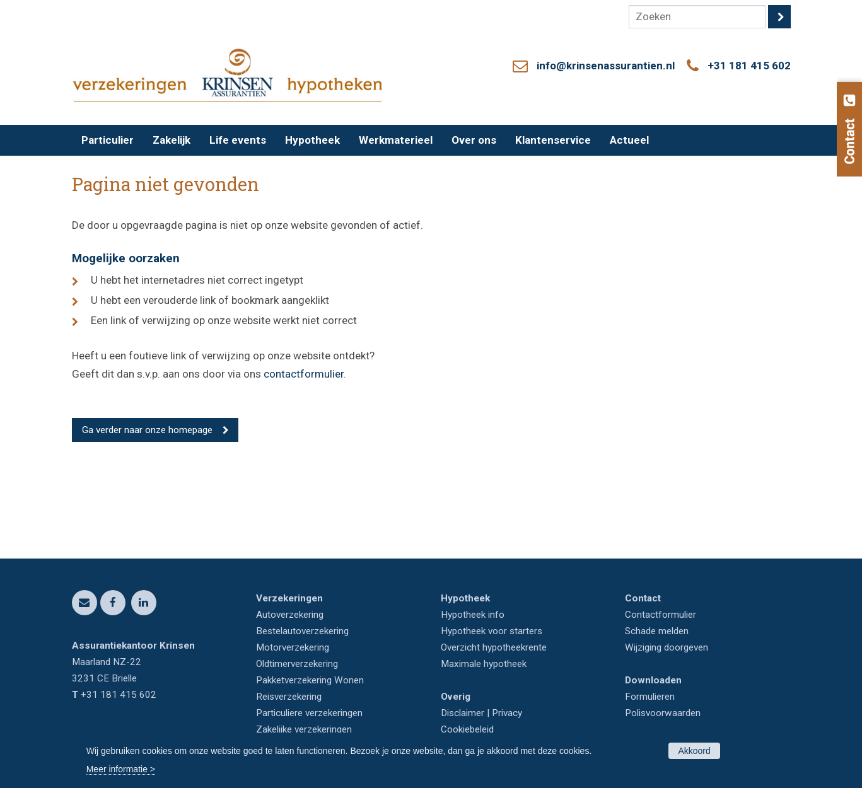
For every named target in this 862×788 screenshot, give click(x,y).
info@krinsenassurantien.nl (606, 65)
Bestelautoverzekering (302, 631)
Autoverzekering (289, 614)
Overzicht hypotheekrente (494, 647)
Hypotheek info (472, 614)
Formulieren (650, 696)
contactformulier (304, 374)
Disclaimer (462, 713)
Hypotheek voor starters (491, 631)
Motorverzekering (292, 647)
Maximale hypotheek (484, 663)
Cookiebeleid (467, 729)
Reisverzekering (289, 696)
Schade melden (657, 631)
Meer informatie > (120, 769)
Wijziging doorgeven (666, 647)
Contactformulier (660, 614)
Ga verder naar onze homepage (147, 430)
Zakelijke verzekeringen (304, 729)
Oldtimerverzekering (297, 663)
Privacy (507, 713)
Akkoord (694, 751)
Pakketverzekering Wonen (310, 680)
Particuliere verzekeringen (309, 713)
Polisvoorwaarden (663, 713)
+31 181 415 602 (749, 65)
